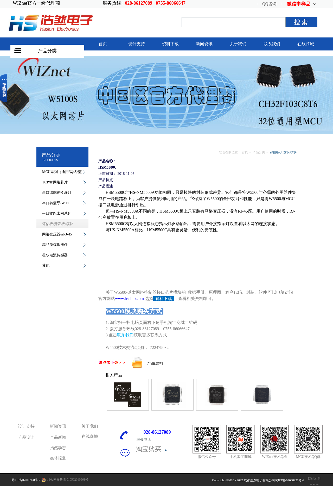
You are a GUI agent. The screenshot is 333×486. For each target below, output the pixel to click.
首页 (103, 44)
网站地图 (313, 479)
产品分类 (47, 50)
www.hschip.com (129, 298)
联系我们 (125, 335)
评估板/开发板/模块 (283, 152)
